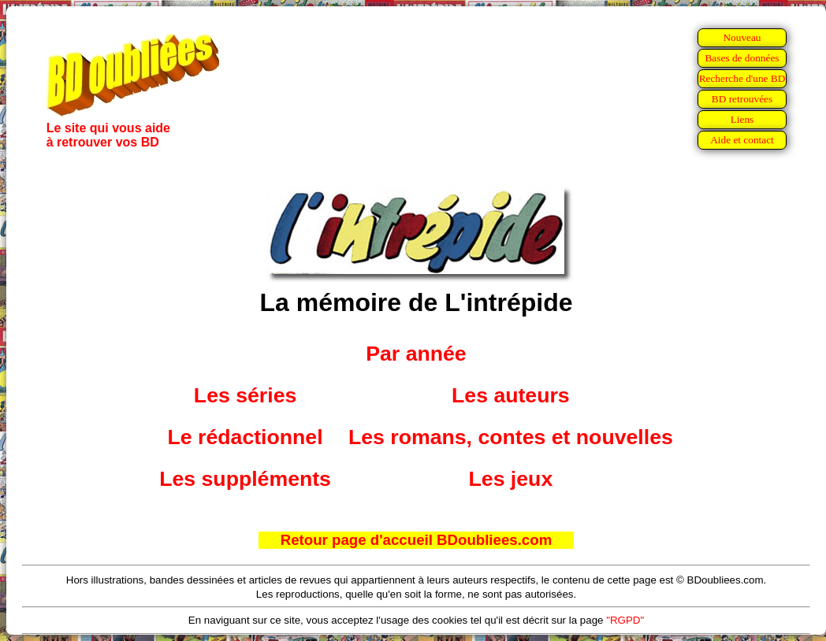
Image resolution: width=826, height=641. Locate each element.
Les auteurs (511, 395)
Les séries (245, 395)
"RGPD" (625, 620)
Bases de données (742, 58)
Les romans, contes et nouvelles (510, 437)
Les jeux (511, 479)
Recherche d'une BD (742, 78)
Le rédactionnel (245, 437)
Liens (742, 119)
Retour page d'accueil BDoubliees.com (416, 540)
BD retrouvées (742, 99)
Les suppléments (245, 479)
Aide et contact (742, 140)
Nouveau (742, 37)
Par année (416, 353)
